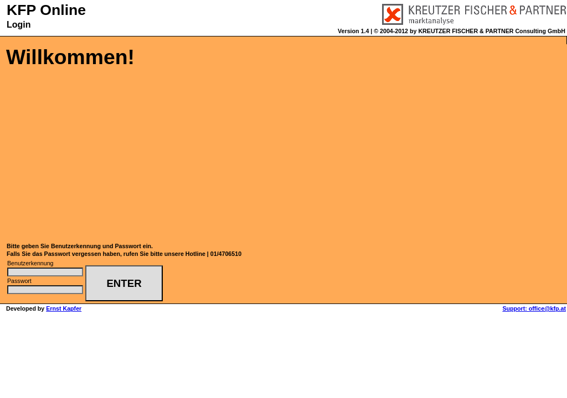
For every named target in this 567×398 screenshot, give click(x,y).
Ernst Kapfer (63, 308)
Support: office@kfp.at (534, 308)
